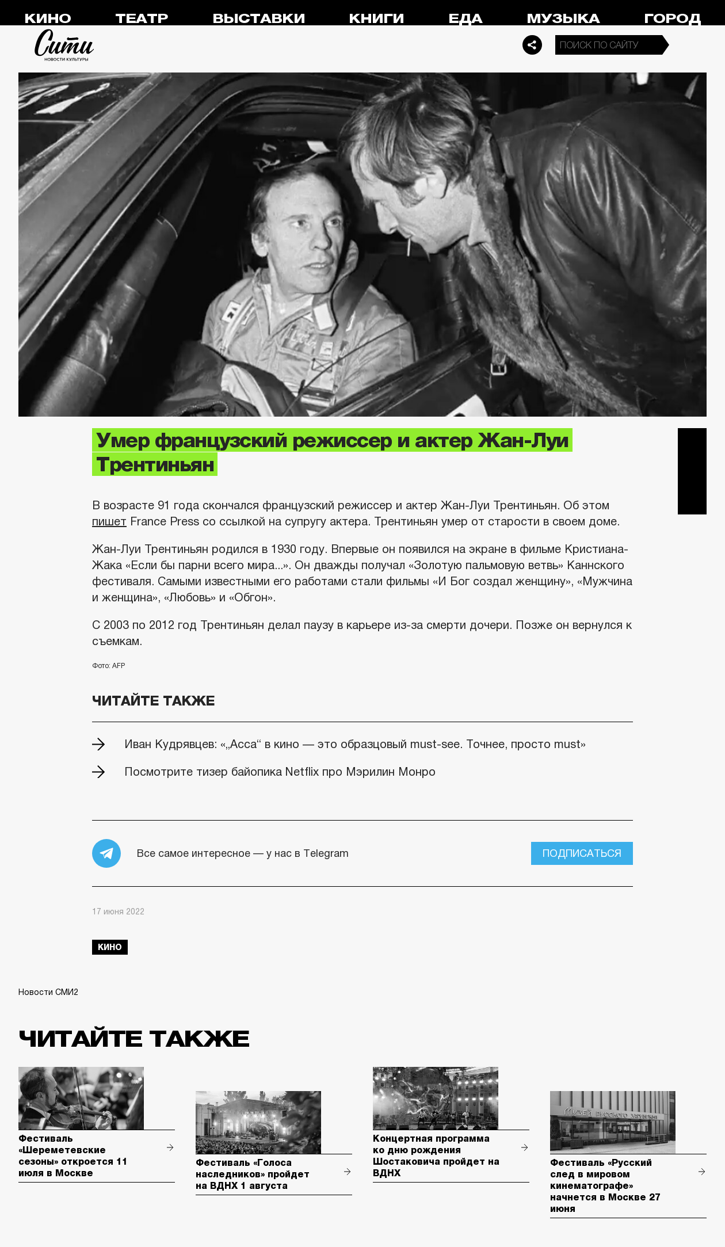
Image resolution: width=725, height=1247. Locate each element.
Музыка (563, 19)
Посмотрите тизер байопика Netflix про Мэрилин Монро (280, 771)
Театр (141, 19)
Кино (47, 19)
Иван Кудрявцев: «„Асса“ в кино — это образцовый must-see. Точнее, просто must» (355, 744)
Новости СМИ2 (48, 992)
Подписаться (582, 853)
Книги (376, 19)
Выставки (258, 19)
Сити (64, 45)
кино (110, 947)
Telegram (692, 442)
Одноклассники (692, 500)
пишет (109, 521)
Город (672, 19)
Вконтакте (692, 471)
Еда (465, 19)
